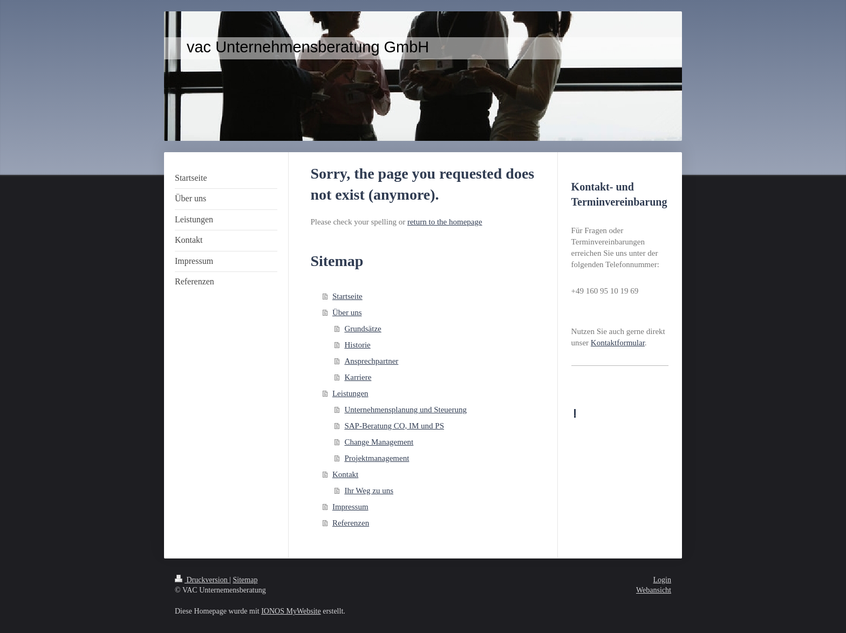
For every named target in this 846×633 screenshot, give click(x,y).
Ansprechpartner (371, 361)
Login (662, 580)
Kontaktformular (618, 342)
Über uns (347, 312)
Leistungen (350, 393)
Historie (357, 345)
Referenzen (350, 523)
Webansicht (653, 590)
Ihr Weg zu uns (368, 490)
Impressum (350, 506)
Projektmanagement (376, 458)
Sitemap (245, 580)
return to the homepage (444, 221)
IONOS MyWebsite (290, 611)
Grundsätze (362, 328)
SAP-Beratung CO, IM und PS (394, 425)
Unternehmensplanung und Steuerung (405, 409)
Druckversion (202, 580)
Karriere (357, 377)
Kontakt (345, 474)
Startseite (347, 296)
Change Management (378, 442)
